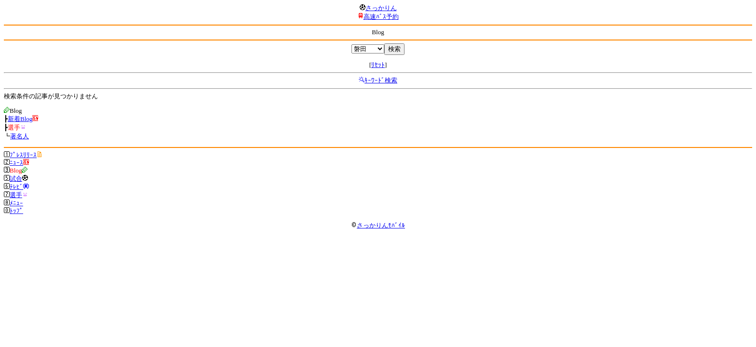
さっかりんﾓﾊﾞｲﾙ (378, 225)
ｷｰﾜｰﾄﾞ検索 (380, 80)
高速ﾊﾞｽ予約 (381, 16)
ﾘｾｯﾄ (378, 64)
